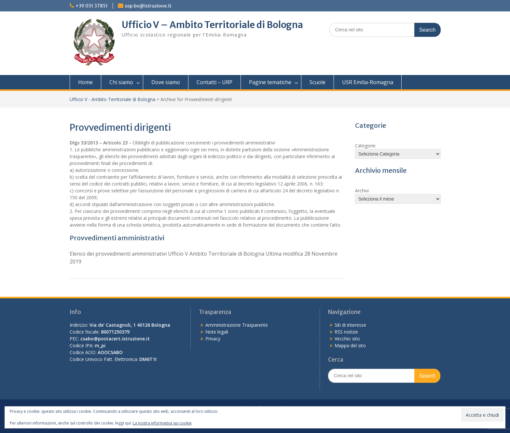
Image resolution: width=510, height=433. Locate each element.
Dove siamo (165, 82)
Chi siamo (121, 82)
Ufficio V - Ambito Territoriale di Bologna (112, 99)
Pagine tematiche (270, 82)
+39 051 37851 (92, 6)
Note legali (216, 332)
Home (85, 82)
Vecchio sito (347, 339)
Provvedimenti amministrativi (117, 238)
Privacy (212, 339)
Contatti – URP (214, 82)
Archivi (362, 190)
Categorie (365, 145)
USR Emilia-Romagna (367, 82)
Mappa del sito (350, 345)
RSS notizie (346, 332)
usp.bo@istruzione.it (148, 6)
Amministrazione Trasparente (236, 325)
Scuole (317, 82)
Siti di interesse (350, 325)
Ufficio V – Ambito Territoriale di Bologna (212, 25)
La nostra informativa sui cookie (162, 423)
